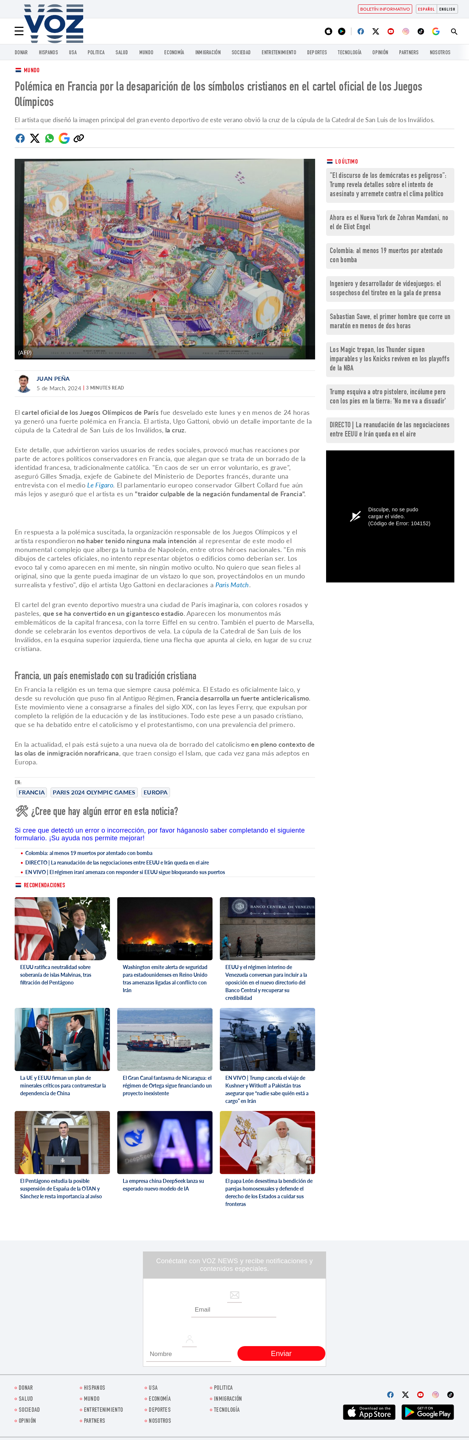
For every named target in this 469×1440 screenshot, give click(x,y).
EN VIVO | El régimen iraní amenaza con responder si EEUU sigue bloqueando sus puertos (125, 872)
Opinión (380, 53)
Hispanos (48, 53)
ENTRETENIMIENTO (279, 53)
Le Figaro (100, 485)
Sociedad (241, 53)
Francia (32, 792)
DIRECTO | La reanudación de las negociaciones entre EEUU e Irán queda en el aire (117, 862)
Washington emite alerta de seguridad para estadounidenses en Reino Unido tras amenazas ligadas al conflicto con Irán (165, 978)
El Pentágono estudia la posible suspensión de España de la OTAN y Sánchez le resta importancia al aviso (61, 1188)
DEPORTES (317, 53)
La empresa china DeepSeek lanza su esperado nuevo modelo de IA (163, 1185)
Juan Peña (53, 378)
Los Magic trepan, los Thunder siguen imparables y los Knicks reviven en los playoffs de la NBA (390, 360)
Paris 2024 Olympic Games (94, 792)
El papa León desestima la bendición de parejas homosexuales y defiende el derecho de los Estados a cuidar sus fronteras (269, 1192)
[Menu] (19, 31)
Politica (96, 53)
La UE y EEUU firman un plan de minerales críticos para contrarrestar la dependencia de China (63, 1085)
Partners (408, 53)
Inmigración (208, 53)
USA (73, 53)
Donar (21, 53)
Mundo (146, 53)
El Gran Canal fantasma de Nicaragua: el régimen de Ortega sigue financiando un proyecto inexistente (167, 1085)
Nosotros (440, 53)
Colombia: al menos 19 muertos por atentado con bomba (88, 853)
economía (174, 53)
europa (156, 792)
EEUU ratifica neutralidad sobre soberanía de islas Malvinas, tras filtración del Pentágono (55, 975)
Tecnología (349, 53)
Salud (121, 53)
